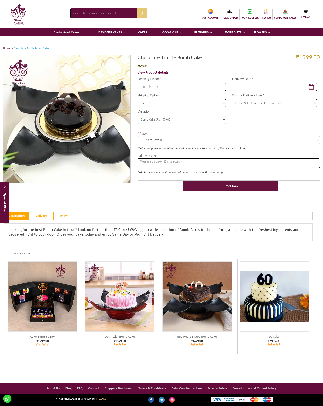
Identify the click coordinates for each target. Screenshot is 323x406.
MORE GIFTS (233, 32)
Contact (93, 388)
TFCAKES (101, 398)
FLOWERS (260, 32)
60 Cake (274, 336)
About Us (53, 388)
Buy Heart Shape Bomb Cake (197, 336)
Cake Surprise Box (42, 336)
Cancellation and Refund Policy (254, 388)
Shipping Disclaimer (119, 388)
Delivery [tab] (41, 216)
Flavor (144, 133)
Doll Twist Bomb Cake (120, 336)
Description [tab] (16, 216)
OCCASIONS (170, 32)
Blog (68, 388)
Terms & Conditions (152, 388)
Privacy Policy (217, 388)
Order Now (228, 186)
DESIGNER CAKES (110, 32)
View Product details (154, 72)
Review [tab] (63, 216)
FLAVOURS (201, 32)
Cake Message (147, 156)
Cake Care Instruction (187, 388)
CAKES (142, 32)
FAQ (80, 388)
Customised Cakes (66, 32)
